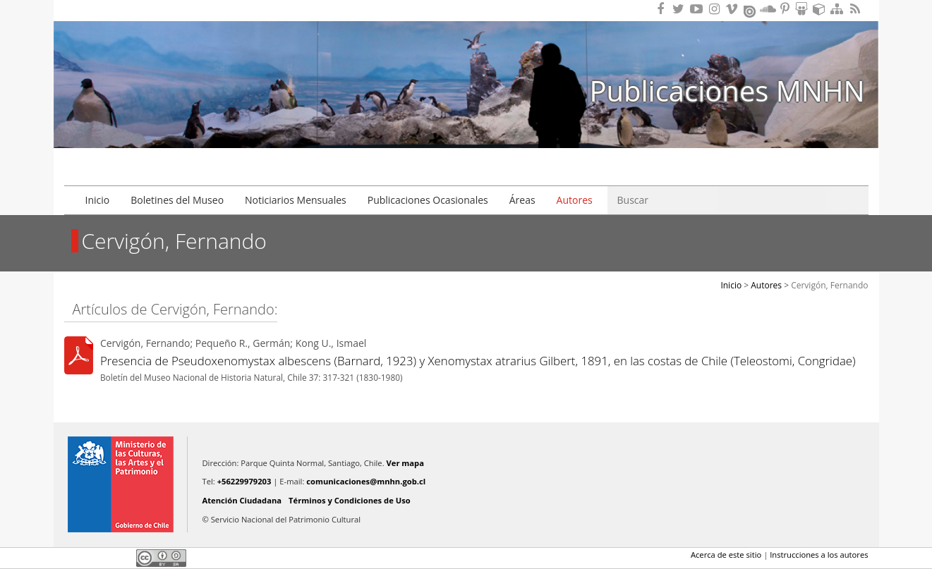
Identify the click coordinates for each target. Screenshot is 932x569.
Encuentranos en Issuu (750, 10)
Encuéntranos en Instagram (716, 9)
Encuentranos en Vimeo (733, 9)
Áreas (522, 200)
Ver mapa (405, 463)
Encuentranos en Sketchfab (821, 9)
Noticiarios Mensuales (295, 200)
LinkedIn (120, 557)
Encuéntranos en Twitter (680, 9)
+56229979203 (244, 481)
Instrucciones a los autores (819, 554)
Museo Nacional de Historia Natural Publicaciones (145, 65)
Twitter (96, 557)
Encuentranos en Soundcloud (768, 9)
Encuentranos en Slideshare (803, 9)
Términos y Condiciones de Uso (350, 500)
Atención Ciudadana (242, 500)
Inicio (97, 200)
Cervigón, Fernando (829, 285)
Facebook (72, 557)
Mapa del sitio (838, 9)
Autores (575, 200)
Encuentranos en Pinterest (785, 9)
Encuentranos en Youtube (698, 9)
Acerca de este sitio (726, 554)
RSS (856, 9)
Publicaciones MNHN (726, 90)
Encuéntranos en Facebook (663, 9)
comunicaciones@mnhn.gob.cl (365, 481)
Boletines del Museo (177, 200)
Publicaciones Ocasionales (428, 200)
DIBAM (144, 147)
